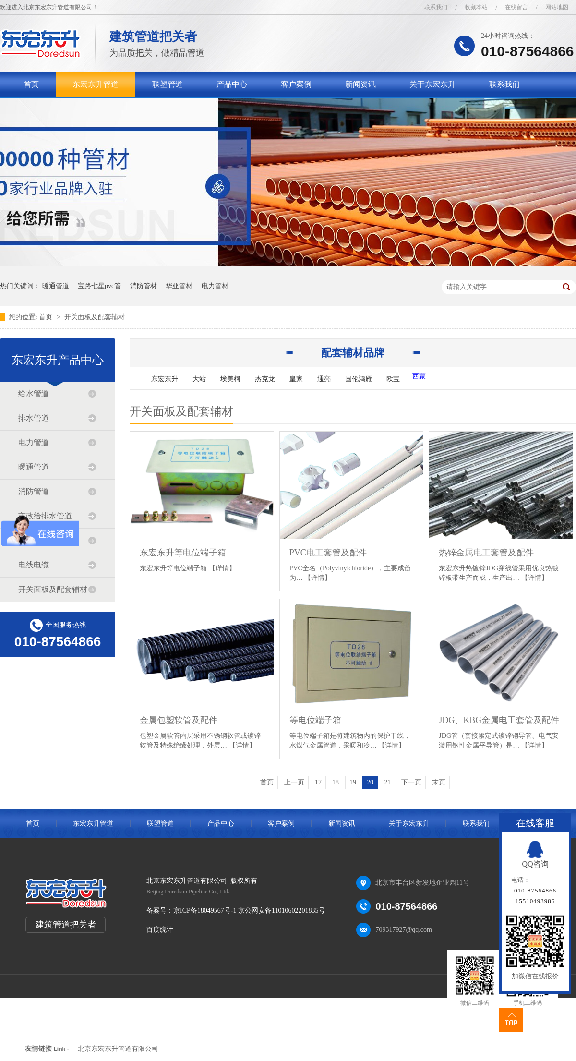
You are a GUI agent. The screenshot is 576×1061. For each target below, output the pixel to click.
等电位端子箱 (315, 720)
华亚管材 (179, 285)
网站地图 (556, 7)
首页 (31, 84)
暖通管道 (55, 285)
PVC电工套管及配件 (328, 552)
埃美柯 (230, 379)
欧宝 (393, 379)
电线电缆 (33, 565)
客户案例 (296, 84)
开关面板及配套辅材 (94, 317)
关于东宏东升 (432, 84)
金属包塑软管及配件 (178, 720)
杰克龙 (265, 379)
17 (318, 782)
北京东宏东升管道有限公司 (118, 1048)
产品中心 (231, 84)
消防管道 (33, 491)
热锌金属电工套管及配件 (486, 552)
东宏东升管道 (95, 84)
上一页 (294, 782)
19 (352, 782)
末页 (438, 782)
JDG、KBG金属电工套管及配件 (499, 720)
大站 (199, 379)
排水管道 (33, 418)
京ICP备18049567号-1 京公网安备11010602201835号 (249, 910)
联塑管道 (167, 84)
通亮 (324, 379)
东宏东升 (164, 379)
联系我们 (435, 7)
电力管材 (215, 285)
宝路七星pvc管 (99, 285)
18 (335, 782)
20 (370, 782)
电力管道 (33, 442)
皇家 (296, 379)
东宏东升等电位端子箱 (183, 552)
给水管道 (33, 393)
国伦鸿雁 (358, 379)
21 (387, 782)
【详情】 (222, 568)
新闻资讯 (360, 84)
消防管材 (143, 285)
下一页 (411, 782)
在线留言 (516, 7)
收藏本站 (476, 7)
